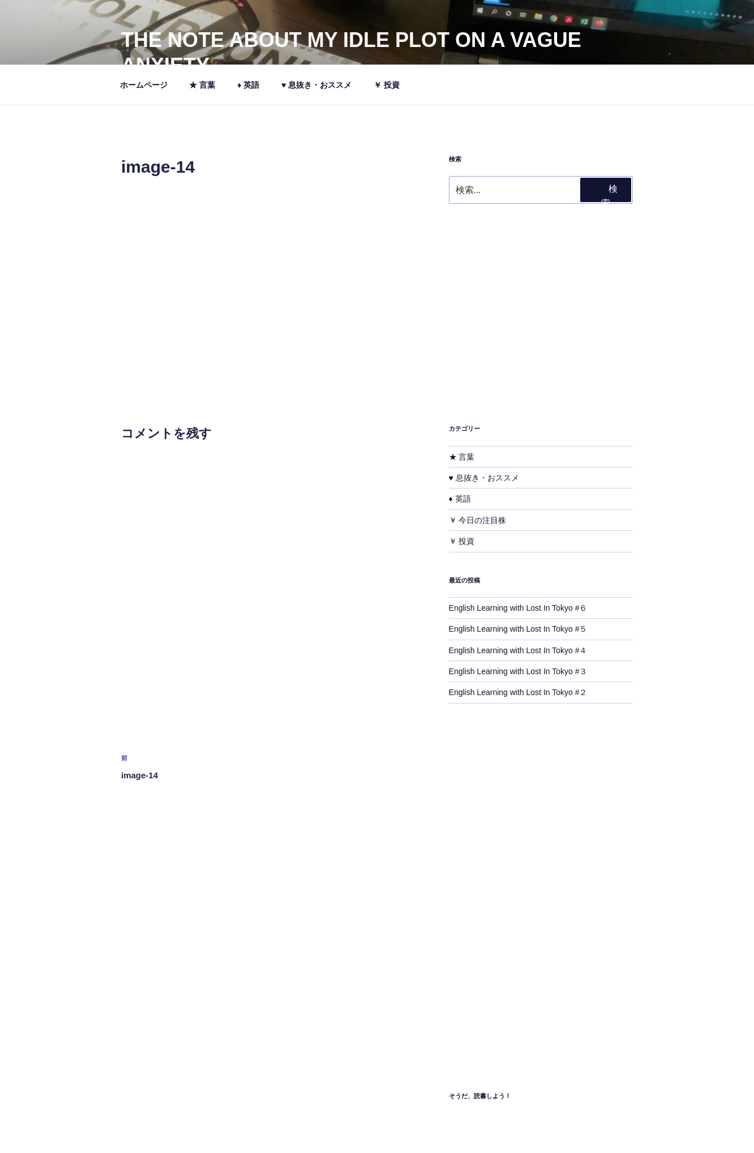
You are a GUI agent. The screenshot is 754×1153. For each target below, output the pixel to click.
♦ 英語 (248, 84)
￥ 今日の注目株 (478, 520)
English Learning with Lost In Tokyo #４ (518, 650)
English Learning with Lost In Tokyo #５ (518, 628)
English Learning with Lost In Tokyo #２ (518, 692)
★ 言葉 (202, 84)
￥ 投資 (392, 84)
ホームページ (144, 84)
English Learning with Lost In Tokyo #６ (518, 607)
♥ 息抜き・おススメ (316, 84)
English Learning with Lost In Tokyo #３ (518, 671)
